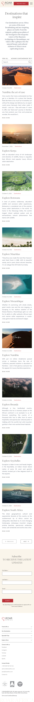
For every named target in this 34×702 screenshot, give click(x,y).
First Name (5, 570)
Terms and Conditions (7, 695)
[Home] (6, 3)
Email (4, 588)
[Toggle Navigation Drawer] (31, 3)
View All (5, 58)
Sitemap (15, 695)
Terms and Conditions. (17, 606)
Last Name (5, 579)
